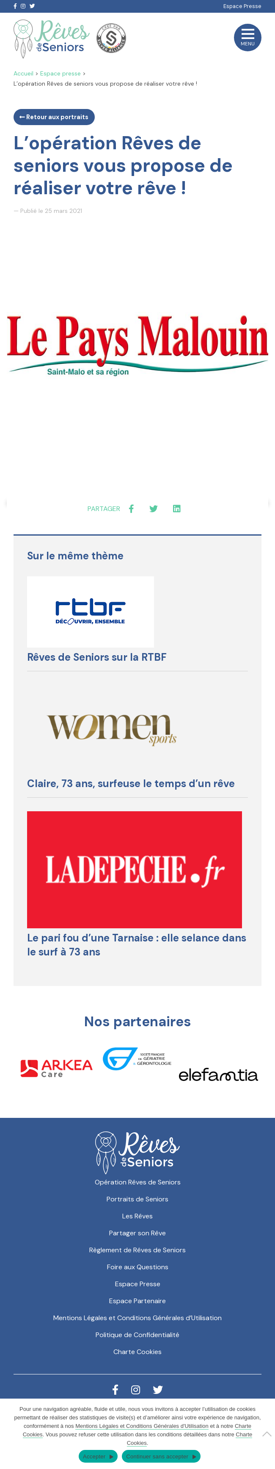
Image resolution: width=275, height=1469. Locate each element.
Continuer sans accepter (157, 1456)
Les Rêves (137, 1216)
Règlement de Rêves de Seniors (137, 1250)
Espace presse (60, 73)
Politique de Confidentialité (137, 1334)
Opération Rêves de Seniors (138, 1182)
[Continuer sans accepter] (264, 1434)
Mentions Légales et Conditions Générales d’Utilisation (137, 1317)
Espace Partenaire (137, 1300)
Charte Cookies (137, 1351)
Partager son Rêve (137, 1233)
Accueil (23, 73)
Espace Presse (242, 6)
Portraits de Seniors (137, 1199)
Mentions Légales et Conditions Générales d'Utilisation (142, 1426)
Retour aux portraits (53, 117)
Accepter (94, 1456)
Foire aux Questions (137, 1266)
